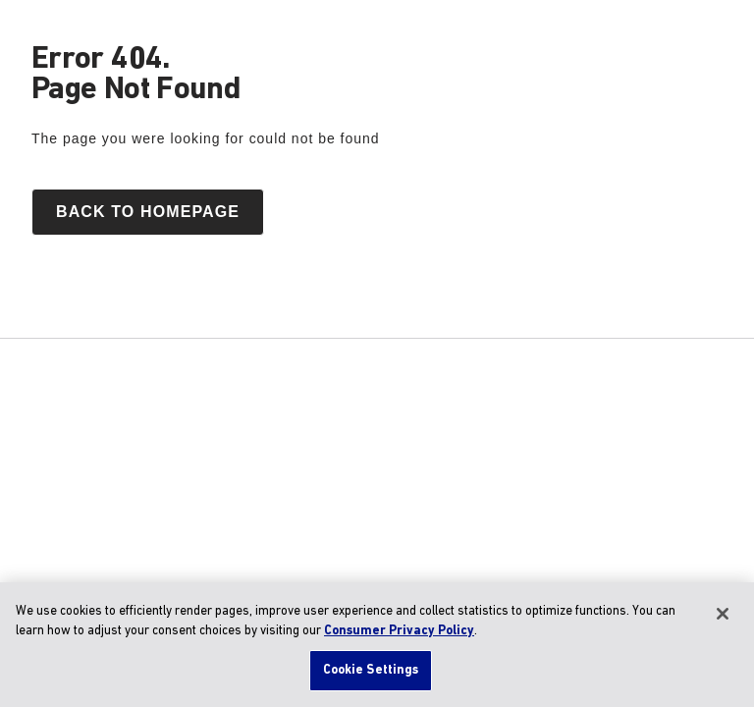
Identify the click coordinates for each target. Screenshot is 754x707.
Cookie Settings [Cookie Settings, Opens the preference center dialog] (371, 670)
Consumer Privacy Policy (399, 631)
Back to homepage (148, 211)
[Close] (722, 613)
